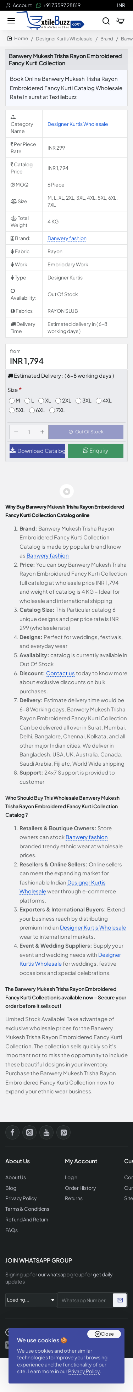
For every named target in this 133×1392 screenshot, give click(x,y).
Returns (74, 1198)
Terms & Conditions (27, 1209)
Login (71, 1177)
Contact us (60, 673)
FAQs (11, 1230)
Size (12, 389)
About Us (15, 1177)
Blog (10, 1188)
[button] (86, 432)
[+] (42, 432)
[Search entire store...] (106, 20)
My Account (81, 1161)
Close (107, 1334)
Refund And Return (26, 1219)
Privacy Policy (84, 1371)
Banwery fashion (67, 238)
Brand (106, 38)
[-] (16, 432)
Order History (80, 1188)
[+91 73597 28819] (58, 5)
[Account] (19, 5)
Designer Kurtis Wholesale (64, 38)
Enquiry (95, 450)
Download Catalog (37, 450)
